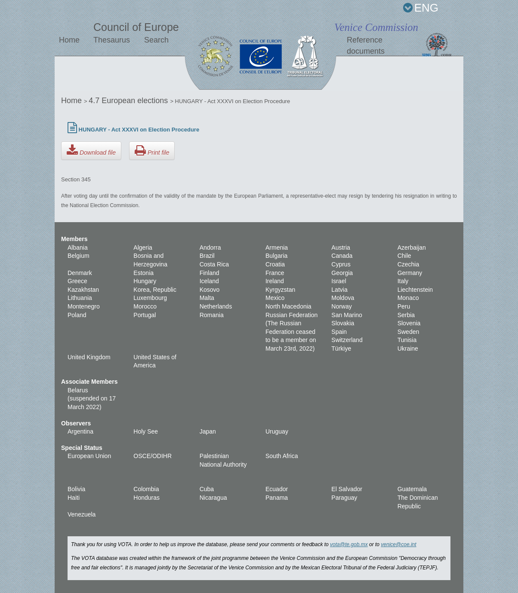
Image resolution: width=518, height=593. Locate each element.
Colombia (146, 489)
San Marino (346, 315)
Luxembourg (150, 297)
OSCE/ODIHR (152, 455)
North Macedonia (288, 306)
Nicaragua (213, 497)
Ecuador (276, 489)
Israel (338, 281)
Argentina (80, 431)
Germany (410, 272)
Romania (212, 315)
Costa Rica (214, 264)
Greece (77, 281)
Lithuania (80, 297)
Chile (404, 255)
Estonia (143, 272)
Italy (403, 281)
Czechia (408, 264)
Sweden (408, 331)
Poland (77, 315)
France (274, 272)
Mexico (274, 297)
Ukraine (408, 348)
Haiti (74, 497)
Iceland (209, 281)
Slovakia (342, 323)
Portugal (144, 315)
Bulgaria (276, 255)
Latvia (339, 289)
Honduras (146, 497)
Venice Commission (376, 27)
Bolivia (76, 489)
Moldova (342, 297)
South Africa (281, 455)
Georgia (342, 272)
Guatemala (412, 489)
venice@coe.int (398, 544)
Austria (340, 247)
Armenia (276, 247)
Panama (276, 497)
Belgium (78, 255)
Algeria (142, 247)
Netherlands (216, 306)
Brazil (207, 255)
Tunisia (407, 339)
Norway (341, 306)
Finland (209, 272)
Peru (404, 306)
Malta (207, 297)
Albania (78, 247)
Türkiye (341, 348)
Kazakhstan (83, 289)
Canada (341, 255)
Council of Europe (136, 27)
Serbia (406, 315)
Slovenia (409, 323)
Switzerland (346, 339)
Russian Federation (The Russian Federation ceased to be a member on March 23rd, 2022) (291, 332)
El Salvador (346, 489)
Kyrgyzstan (280, 289)
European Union (89, 455)
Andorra (210, 247)
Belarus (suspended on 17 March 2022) (92, 398)
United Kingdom (89, 357)
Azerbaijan (412, 247)
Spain (339, 331)
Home (69, 40)
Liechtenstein (415, 289)
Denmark (80, 272)
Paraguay (344, 497)
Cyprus (340, 264)
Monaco (408, 297)
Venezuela (82, 514)
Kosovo (210, 289)
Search (156, 40)
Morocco (145, 306)
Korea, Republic (154, 289)
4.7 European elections (129, 100)
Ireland (274, 281)
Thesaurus (111, 40)
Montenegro (84, 306)
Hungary (144, 281)
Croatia (275, 264)
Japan (208, 431)
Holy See (145, 431)
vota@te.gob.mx (349, 544)
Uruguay (276, 431)
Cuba (207, 489)
